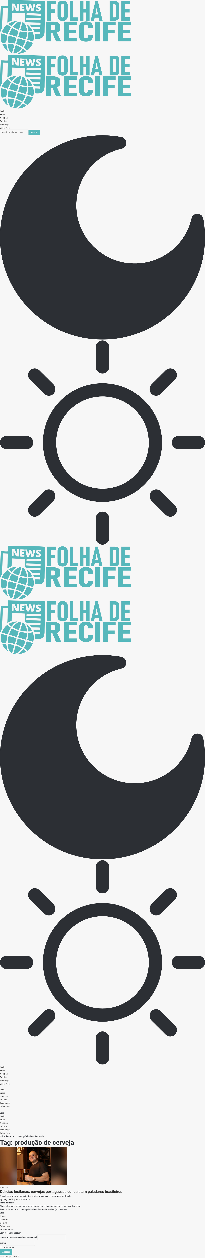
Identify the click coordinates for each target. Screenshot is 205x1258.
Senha (3, 1243)
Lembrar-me (7, 1247)
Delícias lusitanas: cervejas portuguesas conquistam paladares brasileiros (61, 1192)
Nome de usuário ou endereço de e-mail (18, 1237)
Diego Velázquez (10, 1199)
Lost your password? (9, 1256)
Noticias (4, 1187)
